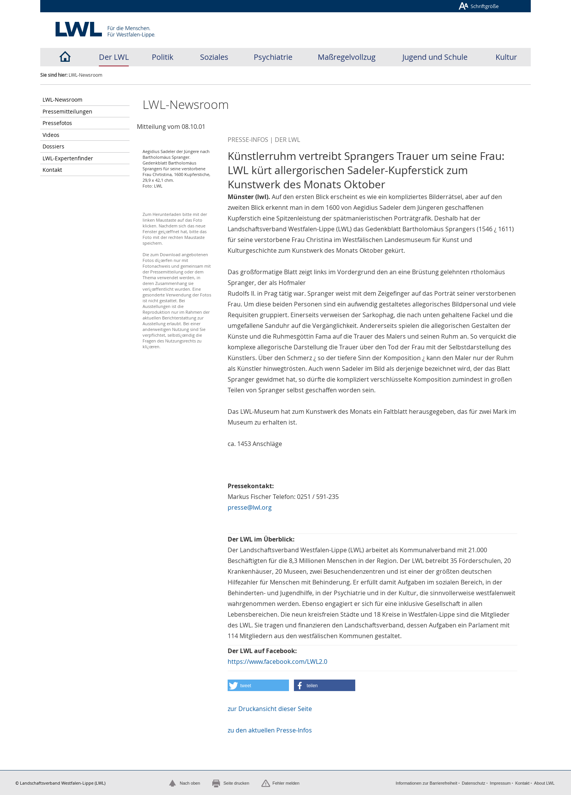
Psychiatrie (273, 57)
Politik (163, 57)
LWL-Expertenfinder (68, 158)
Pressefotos (57, 123)
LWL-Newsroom (62, 99)
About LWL (544, 783)
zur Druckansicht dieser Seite (270, 708)
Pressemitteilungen (67, 111)
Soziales (214, 57)
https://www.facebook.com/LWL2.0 (277, 661)
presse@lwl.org (250, 507)
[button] (258, 685)
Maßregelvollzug (347, 57)
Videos (51, 134)
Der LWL (114, 57)
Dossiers (53, 146)
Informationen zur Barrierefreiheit (426, 783)
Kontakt (52, 169)
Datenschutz (473, 783)
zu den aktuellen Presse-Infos (270, 730)
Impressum (500, 783)
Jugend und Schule (435, 57)
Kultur (506, 57)
